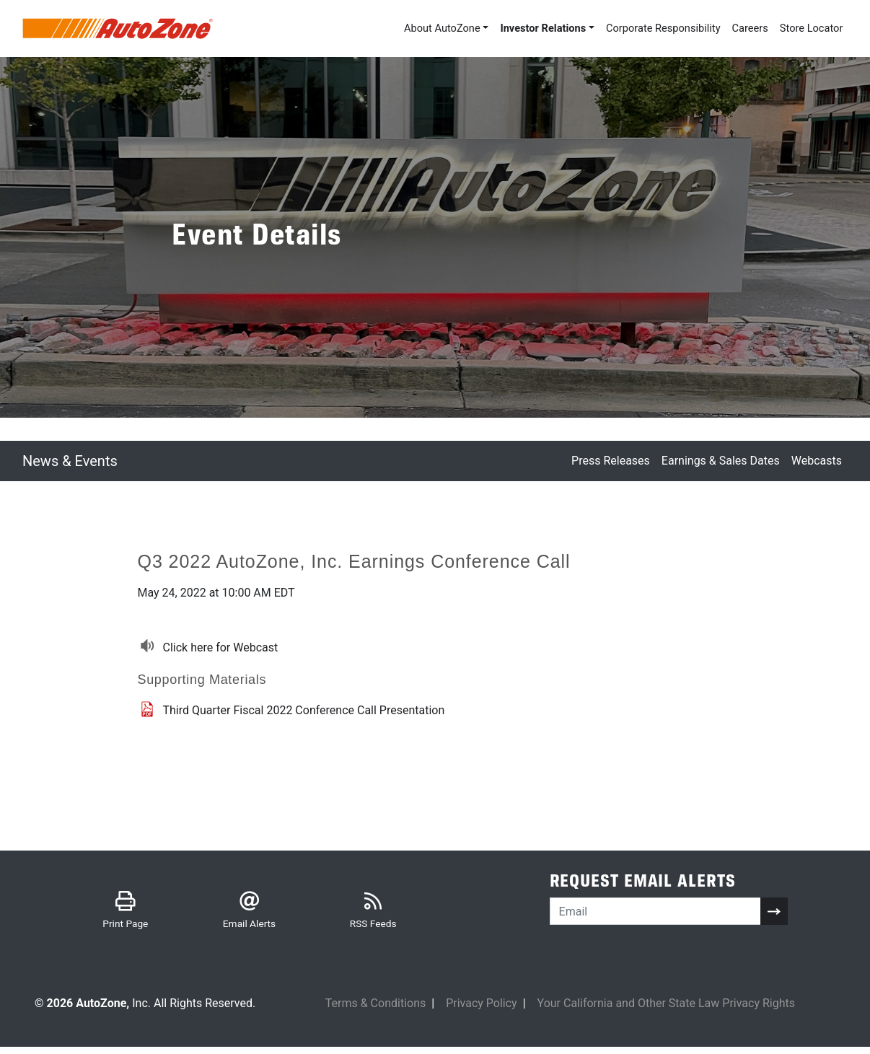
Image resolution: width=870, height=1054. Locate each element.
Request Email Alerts (643, 885)
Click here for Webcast (220, 648)
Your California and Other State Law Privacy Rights (666, 1009)
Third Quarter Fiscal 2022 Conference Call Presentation (304, 711)
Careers (741, 28)
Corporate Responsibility (647, 28)
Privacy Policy (481, 1009)
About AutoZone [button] (408, 28)
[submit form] (774, 914)
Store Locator (807, 28)
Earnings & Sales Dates (721, 462)
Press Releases (610, 462)
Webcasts (816, 462)
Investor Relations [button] (517, 28)
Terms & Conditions (375, 1009)
